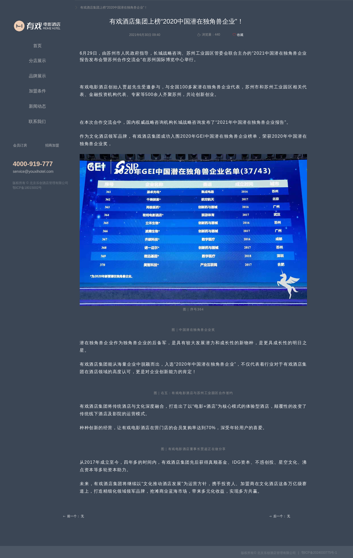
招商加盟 (52, 145)
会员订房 (20, 145)
